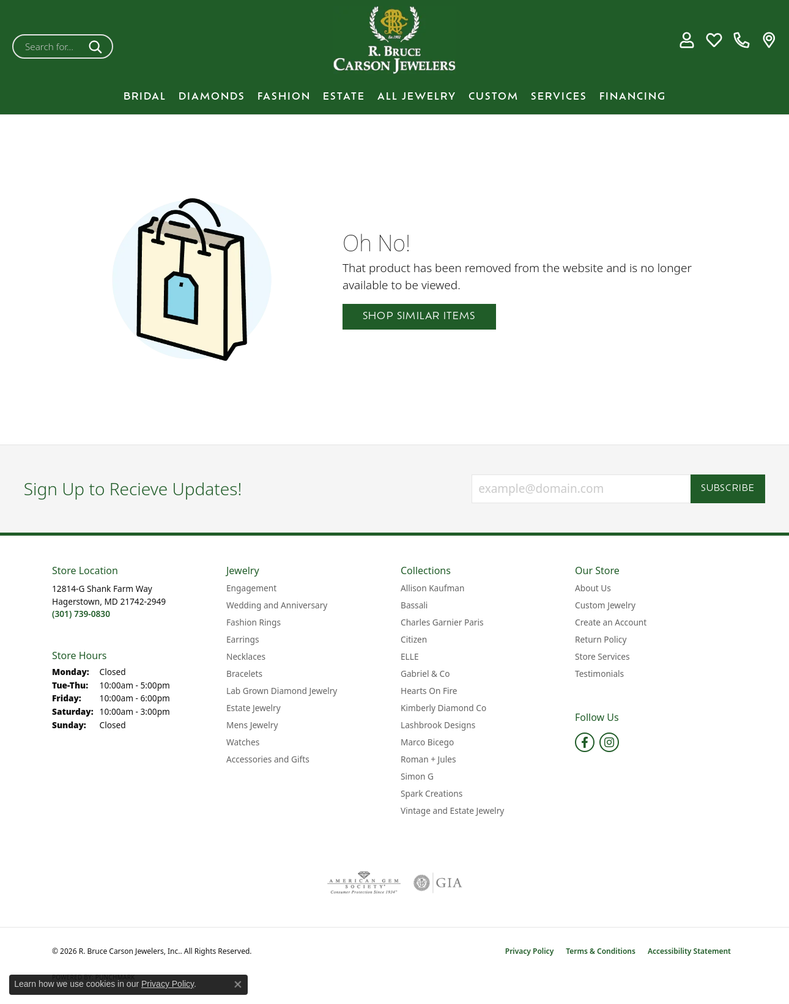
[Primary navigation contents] (394, 97)
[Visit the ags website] (364, 883)
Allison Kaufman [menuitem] (432, 588)
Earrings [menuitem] (242, 639)
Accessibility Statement (689, 951)
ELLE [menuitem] (410, 656)
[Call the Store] (81, 613)
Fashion (284, 97)
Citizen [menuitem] (414, 639)
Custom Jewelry (605, 605)
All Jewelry (416, 97)
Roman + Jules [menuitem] (428, 759)
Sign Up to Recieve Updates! (133, 489)
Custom (494, 97)
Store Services (602, 656)
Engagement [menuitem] (251, 588)
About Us (593, 588)
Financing (632, 97)
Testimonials (599, 673)
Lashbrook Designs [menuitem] (438, 725)
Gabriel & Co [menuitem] (425, 673)
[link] (741, 40)
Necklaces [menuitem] (245, 656)
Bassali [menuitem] (414, 605)
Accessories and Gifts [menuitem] (267, 759)
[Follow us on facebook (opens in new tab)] (585, 742)
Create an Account (610, 622)
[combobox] (48, 46)
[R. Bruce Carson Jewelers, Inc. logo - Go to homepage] (394, 40)
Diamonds (212, 97)
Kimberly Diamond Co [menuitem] (443, 708)
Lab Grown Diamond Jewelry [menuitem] (281, 690)
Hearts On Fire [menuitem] (429, 690)
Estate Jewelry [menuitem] (253, 708)
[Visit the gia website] (437, 883)
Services (559, 97)
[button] (686, 40)
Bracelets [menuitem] (244, 673)
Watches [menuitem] (242, 742)
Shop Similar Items (419, 317)
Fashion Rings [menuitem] (253, 622)
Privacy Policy (529, 951)
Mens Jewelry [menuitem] (252, 725)
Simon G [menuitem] (417, 776)
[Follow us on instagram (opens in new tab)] (609, 742)
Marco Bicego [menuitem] (427, 742)
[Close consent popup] (238, 984)
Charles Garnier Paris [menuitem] (442, 622)
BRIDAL (145, 97)
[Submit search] (97, 46)
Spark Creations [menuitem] (431, 793)
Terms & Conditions (600, 951)
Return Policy (600, 639)
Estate (344, 97)
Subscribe (728, 488)
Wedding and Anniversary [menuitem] (276, 605)
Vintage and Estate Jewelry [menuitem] (452, 810)
